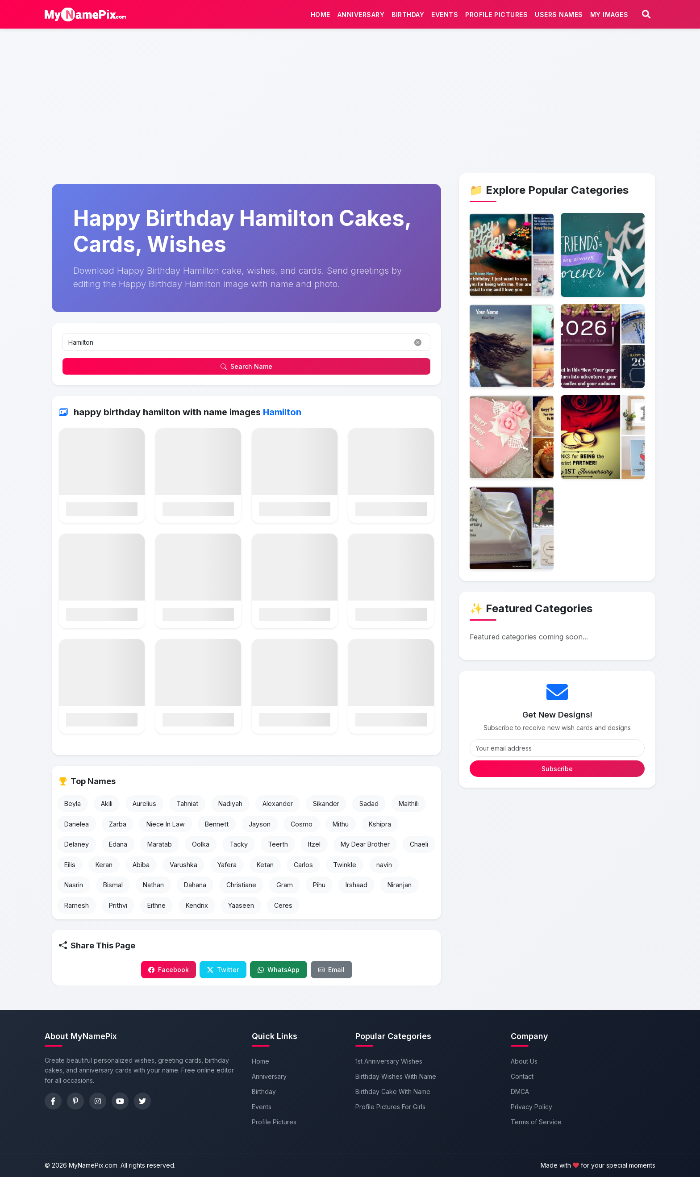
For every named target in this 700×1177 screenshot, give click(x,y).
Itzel (314, 847)
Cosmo (301, 827)
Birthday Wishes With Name (395, 1076)
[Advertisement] (350, 69)
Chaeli (419, 847)
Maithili (409, 806)
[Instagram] (97, 1101)
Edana (118, 847)
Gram (284, 888)
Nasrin (73, 888)
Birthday (405, 16)
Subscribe (557, 772)
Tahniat (187, 806)
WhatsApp (279, 972)
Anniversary (359, 16)
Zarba (117, 827)
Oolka (200, 847)
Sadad (369, 806)
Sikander (326, 806)
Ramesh (76, 908)
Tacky (238, 847)
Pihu (319, 888)
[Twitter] (142, 1101)
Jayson (260, 827)
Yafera (227, 868)
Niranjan (400, 888)
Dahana (195, 888)
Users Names (557, 16)
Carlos (303, 868)
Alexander (277, 806)
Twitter (223, 972)
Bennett (217, 827)
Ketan (265, 868)
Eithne (156, 908)
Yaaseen (241, 908)
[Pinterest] (75, 1101)
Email (331, 972)
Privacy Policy (531, 1106)
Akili (106, 806)
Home (318, 16)
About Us (524, 1061)
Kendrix (197, 908)
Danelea (76, 827)
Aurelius (144, 806)
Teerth (278, 847)
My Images (607, 16)
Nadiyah (230, 806)
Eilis (69, 868)
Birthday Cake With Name (392, 1091)
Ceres (283, 908)
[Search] (645, 16)
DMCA (520, 1091)
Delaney (76, 847)
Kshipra (380, 827)
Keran (104, 868)
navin (384, 868)
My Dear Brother (365, 847)
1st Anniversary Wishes (388, 1061)
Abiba (141, 868)
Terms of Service (536, 1122)
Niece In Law (165, 827)
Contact (522, 1076)
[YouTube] (120, 1101)
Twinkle (344, 868)
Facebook (168, 972)
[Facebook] (53, 1101)
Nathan (153, 888)
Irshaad (356, 888)
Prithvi (118, 908)
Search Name (246, 369)
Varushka (183, 868)
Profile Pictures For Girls (390, 1106)
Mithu (341, 827)
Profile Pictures (494, 16)
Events (442, 16)
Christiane (241, 888)
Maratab (159, 847)
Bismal (113, 888)
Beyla (72, 806)
